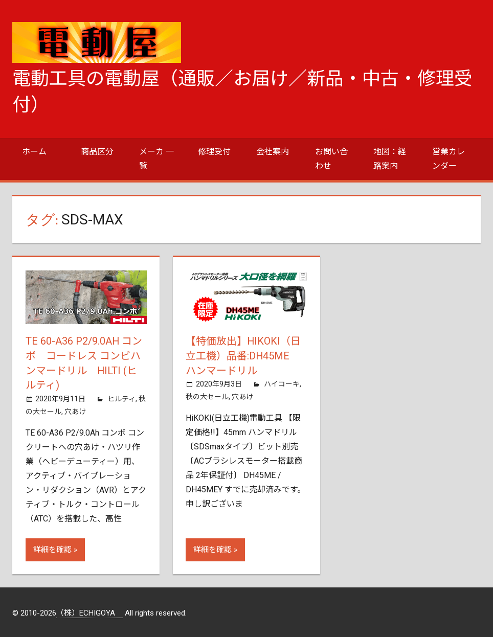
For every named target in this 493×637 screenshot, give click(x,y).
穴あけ (75, 409)
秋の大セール (207, 395)
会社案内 (272, 151)
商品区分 (97, 151)
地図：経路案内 (389, 159)
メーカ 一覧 (156, 159)
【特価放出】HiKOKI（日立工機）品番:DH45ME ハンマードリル (243, 355)
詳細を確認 (52, 548)
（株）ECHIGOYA (89, 611)
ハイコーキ (282, 383)
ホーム (34, 151)
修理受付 (214, 151)
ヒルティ (121, 397)
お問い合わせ (331, 159)
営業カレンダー (448, 159)
